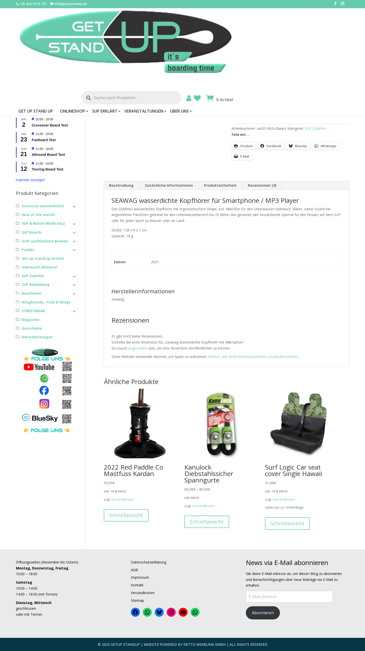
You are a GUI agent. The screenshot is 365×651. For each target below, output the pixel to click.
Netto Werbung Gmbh (204, 644)
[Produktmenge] (238, 107)
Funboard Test (44, 140)
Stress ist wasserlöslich (43, 206)
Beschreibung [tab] (121, 185)
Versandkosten (274, 83)
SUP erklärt (204, 42)
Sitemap (137, 600)
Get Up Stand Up (135, 42)
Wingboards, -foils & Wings (46, 302)
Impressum (140, 577)
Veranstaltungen (243, 42)
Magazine (30, 319)
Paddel (28, 249)
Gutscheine (32, 328)
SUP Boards (32, 232)
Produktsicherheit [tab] (220, 185)
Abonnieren (263, 612)
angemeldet (137, 348)
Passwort (24, 60)
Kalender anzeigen (30, 180)
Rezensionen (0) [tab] (262, 185)
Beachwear (32, 293)
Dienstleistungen (37, 337)
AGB (134, 569)
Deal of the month (38, 214)
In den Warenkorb (278, 106)
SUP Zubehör (315, 128)
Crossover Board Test (50, 125)
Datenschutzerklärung (148, 562)
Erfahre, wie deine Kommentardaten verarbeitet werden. (253, 356)
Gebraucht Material (39, 267)
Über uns (279, 42)
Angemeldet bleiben (35, 79)
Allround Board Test (48, 155)
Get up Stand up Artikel (43, 258)
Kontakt (137, 585)
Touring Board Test (47, 169)
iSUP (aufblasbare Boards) (45, 241)
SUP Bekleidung (36, 284)
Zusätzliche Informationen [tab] (169, 185)
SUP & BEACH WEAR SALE (43, 223)
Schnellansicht (126, 515)
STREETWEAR (33, 310)
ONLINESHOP (172, 42)
